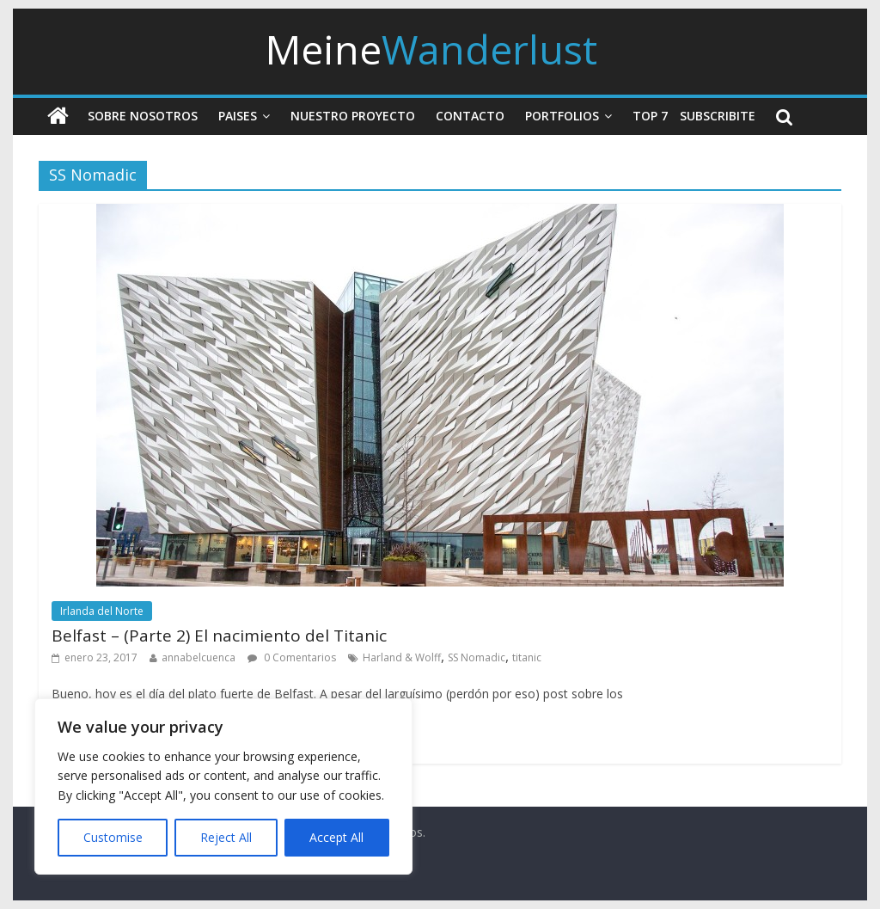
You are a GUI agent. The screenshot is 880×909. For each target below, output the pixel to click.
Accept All (336, 837)
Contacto (470, 115)
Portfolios (562, 115)
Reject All (226, 837)
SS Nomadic (476, 657)
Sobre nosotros (143, 115)
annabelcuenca (198, 657)
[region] (223, 786)
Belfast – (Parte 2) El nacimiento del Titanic (219, 635)
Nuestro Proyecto (352, 115)
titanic (526, 657)
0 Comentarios (292, 657)
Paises (237, 115)
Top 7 (650, 115)
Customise (113, 837)
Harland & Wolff (402, 657)
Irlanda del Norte (102, 611)
